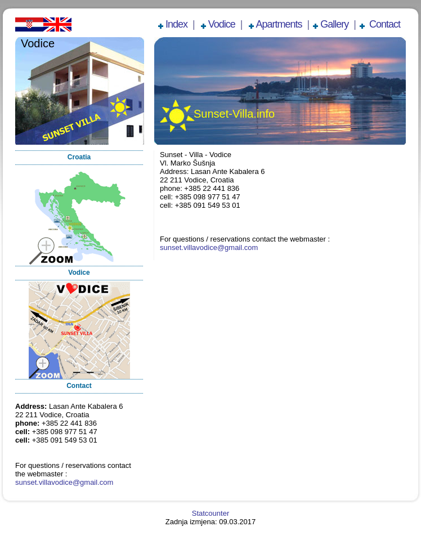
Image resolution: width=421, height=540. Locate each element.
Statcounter (211, 513)
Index (176, 24)
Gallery (334, 24)
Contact (383, 24)
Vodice (221, 24)
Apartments (279, 24)
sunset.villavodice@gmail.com (64, 482)
